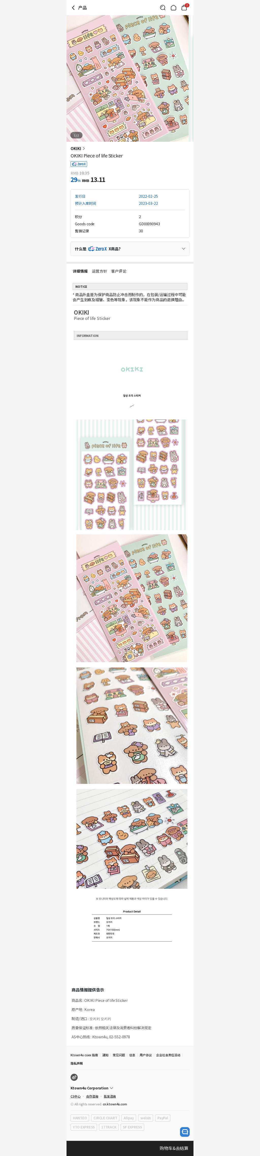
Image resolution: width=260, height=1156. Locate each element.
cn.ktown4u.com (115, 1104)
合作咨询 (92, 1096)
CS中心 (75, 1096)
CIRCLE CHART (105, 1118)
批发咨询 (110, 1096)
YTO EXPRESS (84, 1127)
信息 (132, 1055)
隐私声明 (77, 1063)
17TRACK (108, 1127)
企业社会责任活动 (168, 1055)
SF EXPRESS (132, 1127)
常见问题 (119, 1055)
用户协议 (146, 1055)
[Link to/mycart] (184, 7)
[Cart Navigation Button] (184, 7)
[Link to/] (173, 7)
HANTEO (80, 1118)
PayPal (162, 1118)
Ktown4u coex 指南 (84, 1055)
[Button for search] (163, 7)
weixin (145, 1118)
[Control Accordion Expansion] (130, 248)
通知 (105, 1055)
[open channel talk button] (185, 1132)
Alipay (129, 1118)
